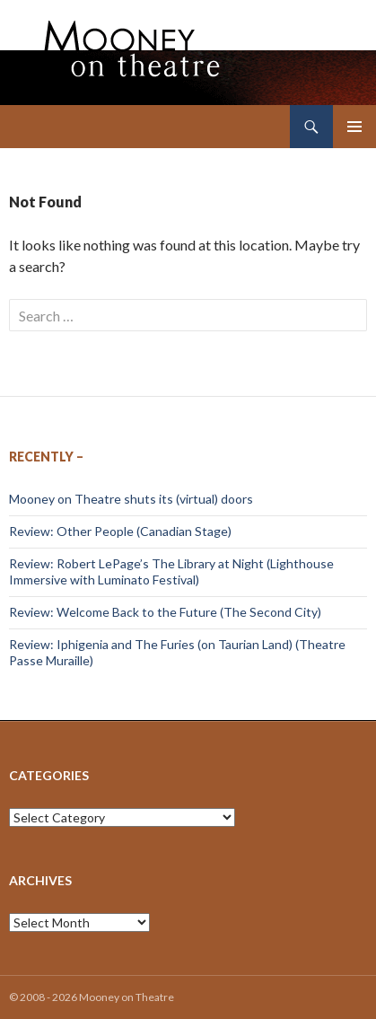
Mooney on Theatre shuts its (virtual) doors (131, 498)
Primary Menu (354, 126)
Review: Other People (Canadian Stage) (120, 531)
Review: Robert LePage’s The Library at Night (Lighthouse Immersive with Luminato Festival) (171, 571)
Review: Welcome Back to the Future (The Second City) (165, 611)
